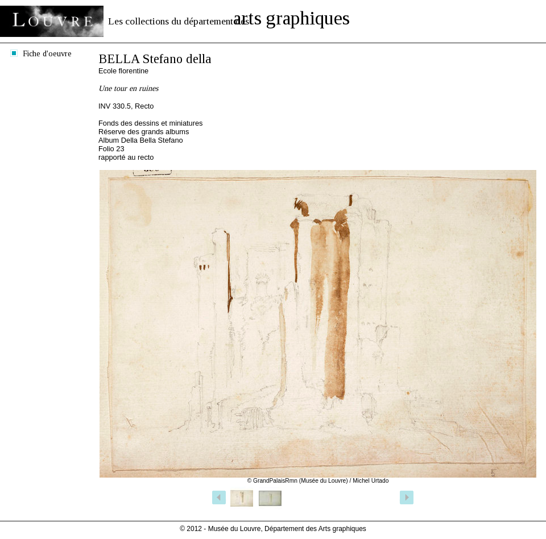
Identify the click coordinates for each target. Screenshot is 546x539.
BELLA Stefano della (155, 59)
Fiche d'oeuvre (47, 53)
